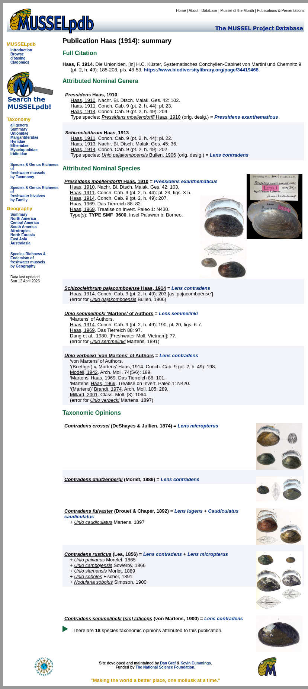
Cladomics (19, 62)
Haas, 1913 (83, 144)
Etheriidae (19, 146)
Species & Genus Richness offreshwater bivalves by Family (34, 194)
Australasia (20, 243)
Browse (17, 54)
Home (181, 11)
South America (23, 227)
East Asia (18, 239)
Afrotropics (20, 231)
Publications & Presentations (280, 11)
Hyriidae (17, 142)
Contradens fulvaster (88, 511)
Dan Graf (168, 663)
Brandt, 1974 (108, 389)
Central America (24, 223)
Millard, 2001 (83, 394)
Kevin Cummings (195, 663)
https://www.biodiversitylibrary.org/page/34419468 (201, 70)
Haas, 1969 (82, 203)
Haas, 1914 (83, 111)
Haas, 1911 (83, 106)
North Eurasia (22, 235)
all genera (19, 125)
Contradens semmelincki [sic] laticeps (108, 618)
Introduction (21, 50)
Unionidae (19, 133)
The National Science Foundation (164, 667)
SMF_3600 (114, 215)
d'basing (18, 58)
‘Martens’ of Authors (108, 313)
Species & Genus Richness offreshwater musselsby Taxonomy (34, 171)
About (193, 11)
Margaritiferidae (24, 137)
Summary (19, 129)
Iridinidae (18, 154)
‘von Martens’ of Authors (109, 355)
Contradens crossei (86, 426)
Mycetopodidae (24, 150)
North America (23, 219)
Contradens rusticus (87, 554)
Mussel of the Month (237, 11)
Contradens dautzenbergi (93, 479)
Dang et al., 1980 (88, 336)
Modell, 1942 (83, 372)
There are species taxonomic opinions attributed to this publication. (148, 630)
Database (210, 11)
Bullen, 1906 (139, 155)
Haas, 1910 (83, 100)
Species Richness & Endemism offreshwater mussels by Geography (28, 260)
